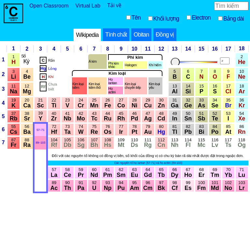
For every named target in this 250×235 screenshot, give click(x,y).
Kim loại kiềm (77, 85)
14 (188, 49)
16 (215, 49)
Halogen (131, 65)
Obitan (141, 34)
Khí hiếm (155, 65)
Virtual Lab (88, 5)
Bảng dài (233, 18)
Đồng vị (165, 34)
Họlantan (112, 81)
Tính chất (116, 34)
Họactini (112, 90)
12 (161, 49)
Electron (201, 17)
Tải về (114, 5)
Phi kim (135, 57)
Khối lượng (166, 18)
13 (175, 49)
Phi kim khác (113, 65)
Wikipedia (87, 35)
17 (228, 49)
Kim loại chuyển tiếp (133, 85)
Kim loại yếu (154, 85)
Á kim (92, 61)
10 (134, 49)
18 (242, 48)
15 (201, 49)
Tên (136, 17)
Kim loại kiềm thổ (95, 85)
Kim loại (117, 73)
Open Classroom (48, 5)
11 (148, 49)
